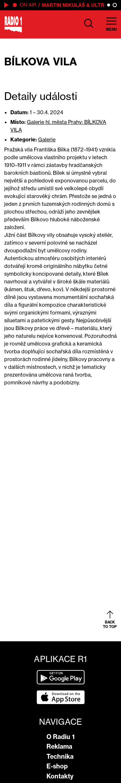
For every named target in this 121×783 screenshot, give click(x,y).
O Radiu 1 (60, 737)
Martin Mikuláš (64, 5)
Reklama (59, 746)
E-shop (57, 766)
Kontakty (60, 776)
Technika (60, 756)
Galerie (46, 139)
